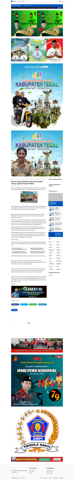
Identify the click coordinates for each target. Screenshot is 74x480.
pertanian (58, 269)
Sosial (58, 266)
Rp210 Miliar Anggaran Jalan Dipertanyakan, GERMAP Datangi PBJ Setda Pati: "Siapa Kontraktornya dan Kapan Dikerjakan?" (19, 249)
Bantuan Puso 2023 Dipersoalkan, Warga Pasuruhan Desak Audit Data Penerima (37, 252)
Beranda (15, 1)
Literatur (58, 252)
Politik (50, 266)
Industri (58, 247)
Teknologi (51, 269)
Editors (30, 473)
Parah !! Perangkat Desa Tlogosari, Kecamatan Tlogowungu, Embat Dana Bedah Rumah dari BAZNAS (58, 224)
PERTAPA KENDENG (16, 5)
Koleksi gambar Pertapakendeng (52, 203)
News (28, 5)
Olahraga (58, 258)
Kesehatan (58, 250)
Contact (23, 1)
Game (50, 244)
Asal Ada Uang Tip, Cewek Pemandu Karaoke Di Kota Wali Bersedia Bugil (58, 218)
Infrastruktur (51, 250)
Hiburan (58, 244)
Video (32, 5)
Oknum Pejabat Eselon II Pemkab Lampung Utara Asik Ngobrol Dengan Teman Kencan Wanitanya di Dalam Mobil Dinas (58, 234)
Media (50, 255)
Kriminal (50, 252)
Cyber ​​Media (31, 470)
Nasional (58, 255)
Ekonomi (16, 179)
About (19, 1)
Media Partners (49, 470)
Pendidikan (51, 263)
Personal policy (49, 473)
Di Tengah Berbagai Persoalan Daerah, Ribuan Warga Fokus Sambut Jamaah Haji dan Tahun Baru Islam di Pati (19, 252)
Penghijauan (59, 263)
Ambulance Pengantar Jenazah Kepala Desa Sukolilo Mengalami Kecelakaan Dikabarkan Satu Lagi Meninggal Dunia (58, 208)
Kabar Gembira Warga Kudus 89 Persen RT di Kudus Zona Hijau (58, 229)
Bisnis (50, 241)
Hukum (50, 247)
